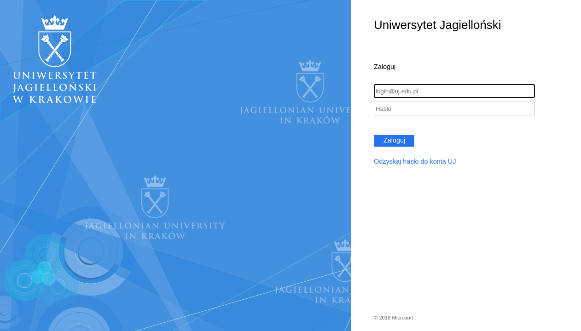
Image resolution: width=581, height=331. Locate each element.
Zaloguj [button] (394, 140)
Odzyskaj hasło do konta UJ (415, 161)
